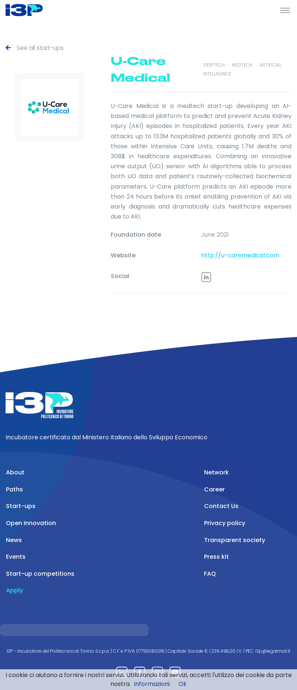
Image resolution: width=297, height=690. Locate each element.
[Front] (33, 10)
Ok (182, 684)
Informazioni (152, 684)
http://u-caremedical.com (240, 255)
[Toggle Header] (284, 10)
